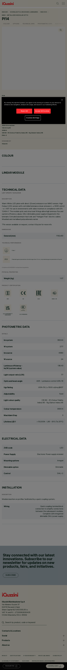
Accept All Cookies (42, 111)
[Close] (62, 99)
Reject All (24, 111)
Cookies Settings (32, 118)
